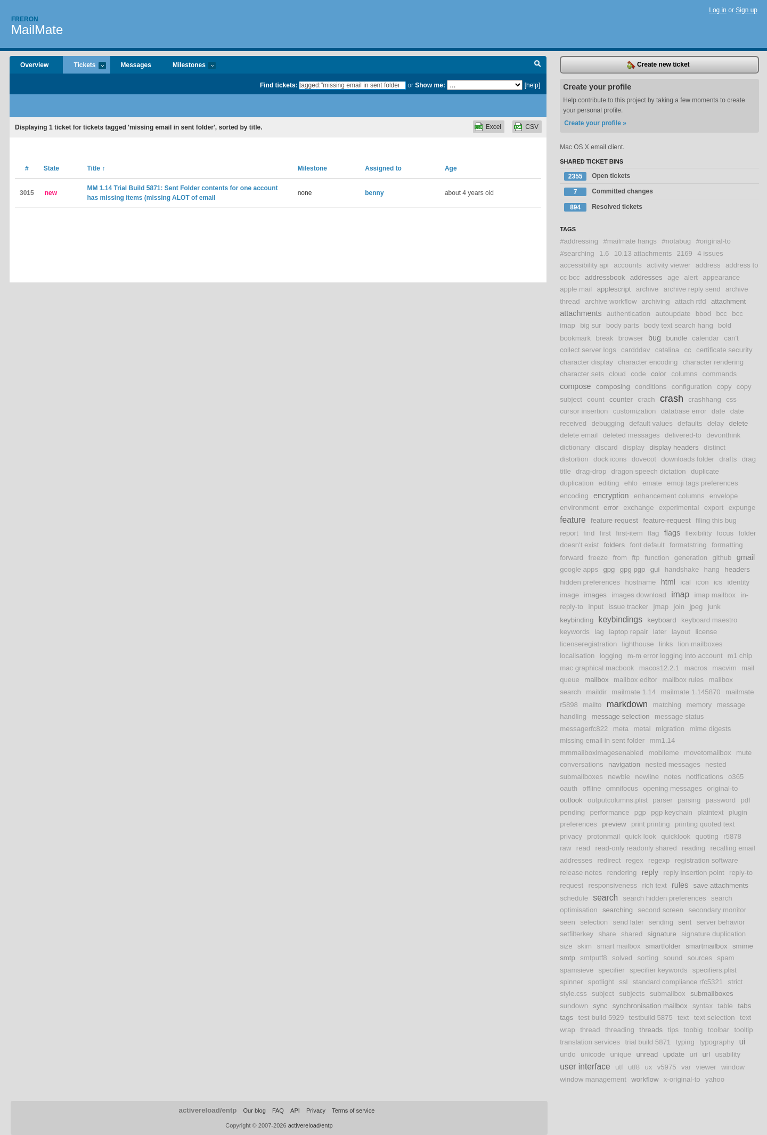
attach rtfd (690, 301)
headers (737, 569)
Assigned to (383, 168)
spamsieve (576, 970)
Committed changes (608, 192)
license (706, 632)
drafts (728, 459)
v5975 (666, 1067)
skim (584, 946)
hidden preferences (590, 582)
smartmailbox (706, 946)
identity (738, 582)
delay (715, 423)
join (679, 607)
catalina (667, 350)
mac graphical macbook (597, 668)
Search (537, 65)
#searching (577, 253)
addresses (646, 277)
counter (621, 399)
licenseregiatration (588, 644)
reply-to (741, 873)
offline (592, 788)
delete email (579, 435)
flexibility (698, 533)
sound (672, 958)
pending (572, 812)
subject (603, 994)
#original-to (713, 241)
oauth (568, 788)
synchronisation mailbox (650, 1006)
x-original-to (682, 1079)
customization (634, 411)
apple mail (576, 289)
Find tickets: (279, 85)
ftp (636, 558)
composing (613, 387)
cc (687, 350)
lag (599, 632)
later (660, 632)
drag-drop (591, 471)
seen (567, 922)
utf (619, 1067)
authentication (628, 314)
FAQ (278, 1110)
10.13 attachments (643, 253)
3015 (27, 193)
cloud (617, 374)
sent (684, 922)
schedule (574, 898)
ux (648, 1067)
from (620, 558)
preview (614, 824)
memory (699, 705)
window (733, 1067)
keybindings (620, 619)
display (633, 447)
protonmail (603, 836)
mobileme (663, 753)
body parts (622, 325)
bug (654, 338)
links (666, 644)
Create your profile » (595, 123)
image (569, 595)
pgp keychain (671, 812)
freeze (598, 558)
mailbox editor (635, 680)
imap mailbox (715, 595)
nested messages (672, 764)
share (607, 934)
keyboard (661, 620)
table (725, 1006)
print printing (650, 824)
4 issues (710, 253)
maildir (596, 692)
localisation (577, 656)
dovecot (644, 459)
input (596, 607)
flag (653, 533)
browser (630, 338)
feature (573, 519)
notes (672, 777)
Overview (34, 65)
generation (690, 558)
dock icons (609, 459)
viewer (706, 1067)
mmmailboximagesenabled (601, 753)
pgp (640, 812)
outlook (571, 800)
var (686, 1067)
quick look (640, 836)
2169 (684, 253)
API (295, 1110)
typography (716, 1042)
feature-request (666, 520)
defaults (690, 423)
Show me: (430, 85)
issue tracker (628, 607)
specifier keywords (658, 970)
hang (712, 569)
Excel (493, 127)
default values (650, 423)
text (683, 1018)
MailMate (37, 29)
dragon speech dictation (648, 471)
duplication (576, 483)
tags (566, 1018)
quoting (707, 836)
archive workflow (611, 301)
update (673, 1054)
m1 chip (740, 656)
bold (724, 325)
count (595, 399)
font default (647, 545)
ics (718, 582)
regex (634, 860)
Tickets (84, 65)
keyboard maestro (709, 620)
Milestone (312, 168)
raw (565, 848)
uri (693, 1054)
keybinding (576, 620)
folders (614, 545)
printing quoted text (705, 824)
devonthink (723, 435)
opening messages (672, 788)
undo (567, 1054)
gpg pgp (633, 569)
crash (671, 398)
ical (685, 582)
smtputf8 (593, 958)
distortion (574, 459)
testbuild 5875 (651, 1018)
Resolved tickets (603, 207)
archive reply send (692, 289)
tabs (744, 1006)
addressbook (605, 277)
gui (655, 569)
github (721, 558)
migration (670, 729)
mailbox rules (683, 680)
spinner (571, 982)
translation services (590, 1042)
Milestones (189, 65)
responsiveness (613, 885)
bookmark (575, 338)
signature (662, 934)
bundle (676, 338)
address (708, 265)
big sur (590, 325)
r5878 (732, 836)
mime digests (710, 729)
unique (620, 1054)
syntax (702, 1006)
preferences (578, 824)
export (714, 508)
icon (702, 582)
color (658, 374)
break (604, 338)
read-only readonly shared (636, 848)
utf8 (634, 1067)
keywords (575, 632)
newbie (619, 777)
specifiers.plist (714, 970)
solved (622, 958)
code (638, 374)
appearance (721, 277)
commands (720, 374)
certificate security (724, 350)
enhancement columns (669, 496)
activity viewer (668, 265)
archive (647, 289)
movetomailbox (707, 753)
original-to (722, 788)
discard (606, 447)
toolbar (718, 1030)
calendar (705, 338)
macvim (724, 668)
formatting (727, 545)
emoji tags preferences (702, 483)
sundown (574, 1006)
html (668, 582)
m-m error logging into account (675, 656)
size (566, 946)
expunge (742, 508)
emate (652, 483)
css (731, 399)
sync (600, 1006)
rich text (654, 885)
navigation (624, 764)
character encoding (648, 362)
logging (611, 656)
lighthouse (638, 644)
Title (96, 168)
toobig (693, 1030)
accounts (628, 265)
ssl (623, 982)
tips (673, 1030)
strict (735, 982)
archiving (656, 301)
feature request (614, 520)
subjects (631, 994)
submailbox (668, 994)
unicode (593, 1054)
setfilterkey (576, 934)
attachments (580, 313)
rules (680, 885)
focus (725, 533)
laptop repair (628, 632)
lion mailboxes (700, 644)
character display (586, 362)
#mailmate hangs (629, 241)
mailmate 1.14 (633, 692)
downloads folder (687, 459)
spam (725, 958)
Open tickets (597, 176)
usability (727, 1054)
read (583, 848)
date (718, 411)
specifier (612, 970)
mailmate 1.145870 (690, 692)
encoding (574, 496)
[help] (532, 85)
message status (679, 716)
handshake (682, 569)
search (605, 897)
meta (621, 729)
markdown (627, 704)
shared (631, 934)
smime (742, 946)
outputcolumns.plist (618, 800)
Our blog (254, 1110)
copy (724, 387)
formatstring (688, 545)
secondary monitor (717, 910)
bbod (703, 314)
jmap (661, 607)
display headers (673, 447)
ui (742, 1041)
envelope (723, 496)
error (610, 508)
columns (684, 374)
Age (451, 168)
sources (700, 958)
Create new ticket (658, 65)
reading (693, 848)
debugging (607, 423)
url (706, 1054)
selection (594, 922)
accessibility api (584, 265)
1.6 (604, 253)
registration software (706, 860)
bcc (721, 314)
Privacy (315, 1110)
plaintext (710, 812)
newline (647, 777)
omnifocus (622, 788)
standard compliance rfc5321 (678, 982)
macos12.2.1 (659, 668)
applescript (614, 289)
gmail (746, 557)
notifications (704, 777)
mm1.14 (662, 740)
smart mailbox (618, 946)
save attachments (720, 885)
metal (641, 729)
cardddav (635, 350)
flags (672, 533)
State (51, 168)
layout (681, 632)
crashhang (704, 399)
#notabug (676, 241)
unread (647, 1054)
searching (617, 910)
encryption (611, 495)
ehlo (631, 483)
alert (691, 277)
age (673, 277)
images (595, 595)
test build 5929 (601, 1018)
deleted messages (631, 435)
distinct (714, 447)
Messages (136, 65)
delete (738, 423)
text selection (714, 1018)
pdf (745, 800)
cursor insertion (584, 411)
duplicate (705, 471)
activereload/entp (208, 1110)
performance (609, 812)
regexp (659, 860)
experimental (679, 508)
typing (685, 1042)
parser (662, 800)
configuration (692, 387)
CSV (531, 127)
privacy (571, 836)
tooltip (743, 1030)
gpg (609, 569)
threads (651, 1030)
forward (571, 558)
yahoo (714, 1079)
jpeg (696, 607)
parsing (689, 800)
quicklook (675, 836)
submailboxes (711, 994)
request (571, 885)
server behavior (721, 922)
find (588, 533)
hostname (640, 582)
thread (590, 1030)
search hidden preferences (664, 898)
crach (646, 399)
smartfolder (663, 946)
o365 (736, 777)
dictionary (575, 447)
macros (695, 668)
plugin (738, 812)
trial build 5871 (648, 1042)
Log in (718, 10)
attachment (728, 301)
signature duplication (713, 934)
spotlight (601, 982)
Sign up (746, 10)
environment (579, 508)
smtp (567, 958)
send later (628, 922)
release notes (581, 873)
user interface (585, 1066)
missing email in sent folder (602, 740)
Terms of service (353, 1110)
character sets (582, 374)
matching (667, 705)
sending (661, 922)
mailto (592, 705)
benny (374, 193)
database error (684, 411)
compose (575, 386)
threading (619, 1030)
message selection (620, 716)
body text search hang (678, 325)
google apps (579, 569)
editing (609, 483)
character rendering (713, 362)
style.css (573, 994)
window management (593, 1079)
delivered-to (683, 435)
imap (680, 594)
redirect (609, 860)
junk (714, 607)
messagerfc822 (584, 729)
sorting (648, 958)
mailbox (596, 680)
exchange (638, 508)
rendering (622, 873)
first (605, 533)
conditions (650, 387)
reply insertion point (693, 873)
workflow (644, 1079)
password (721, 800)
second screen (660, 910)
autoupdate (672, 314)
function (656, 558)
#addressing (579, 241)
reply (650, 872)
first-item (629, 533)
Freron (24, 19)
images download (638, 595)
